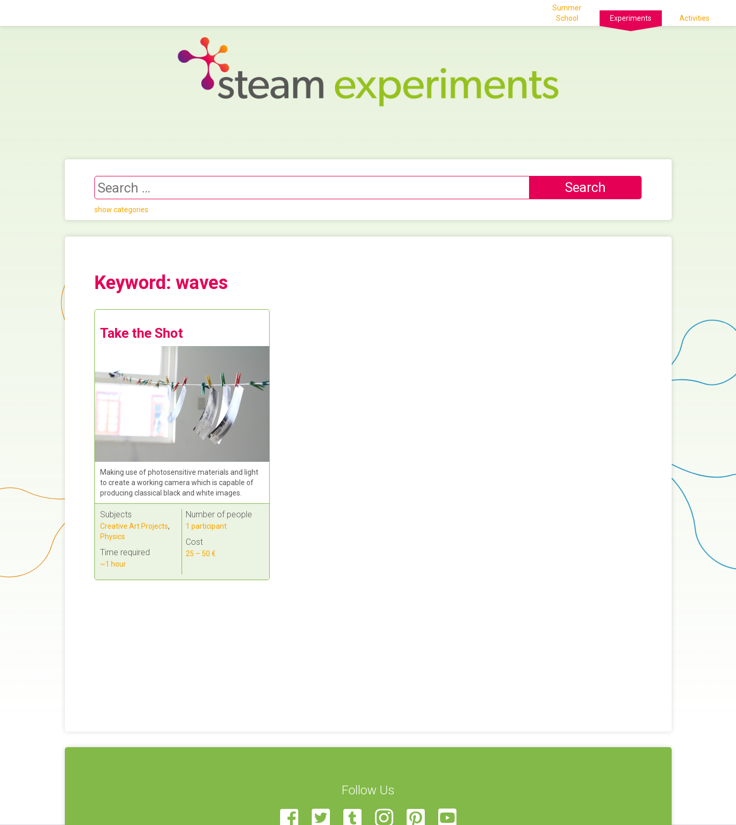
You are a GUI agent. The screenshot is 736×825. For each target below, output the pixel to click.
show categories (121, 209)
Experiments (630, 18)
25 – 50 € (201, 553)
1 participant (206, 526)
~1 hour (113, 564)
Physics (112, 536)
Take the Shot (141, 333)
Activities (694, 18)
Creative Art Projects (134, 526)
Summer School (566, 13)
